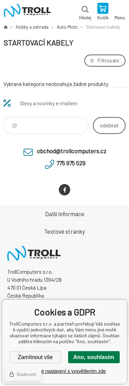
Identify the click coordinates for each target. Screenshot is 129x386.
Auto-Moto (67, 27)
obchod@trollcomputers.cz (71, 150)
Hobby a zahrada (32, 27)
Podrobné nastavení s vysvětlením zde (64, 371)
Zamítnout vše (35, 357)
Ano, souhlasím (93, 357)
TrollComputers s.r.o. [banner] (27, 12)
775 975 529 (70, 163)
